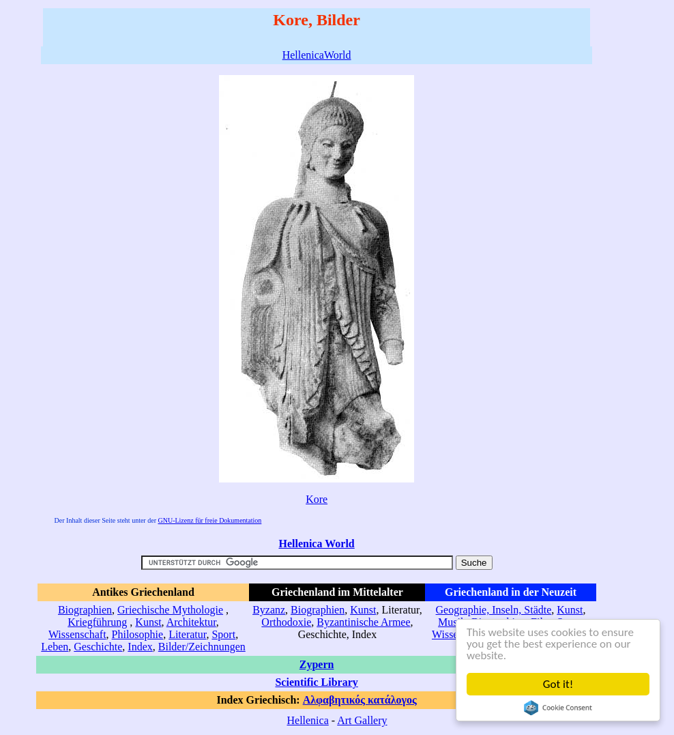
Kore (316, 499)
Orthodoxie (286, 622)
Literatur (187, 634)
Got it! (558, 684)
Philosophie (138, 634)
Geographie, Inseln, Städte (494, 610)
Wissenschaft (77, 634)
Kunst (148, 622)
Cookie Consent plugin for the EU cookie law (558, 707)
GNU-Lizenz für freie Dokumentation (209, 520)
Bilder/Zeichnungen (202, 646)
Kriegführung (97, 622)
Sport (223, 634)
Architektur (191, 622)
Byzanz (268, 610)
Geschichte (98, 646)
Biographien (85, 610)
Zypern (316, 664)
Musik (452, 622)
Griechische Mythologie (170, 610)
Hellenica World (316, 543)
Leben (54, 646)
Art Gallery (362, 720)
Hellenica (307, 720)
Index (140, 646)
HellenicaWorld (316, 55)
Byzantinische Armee (363, 622)
